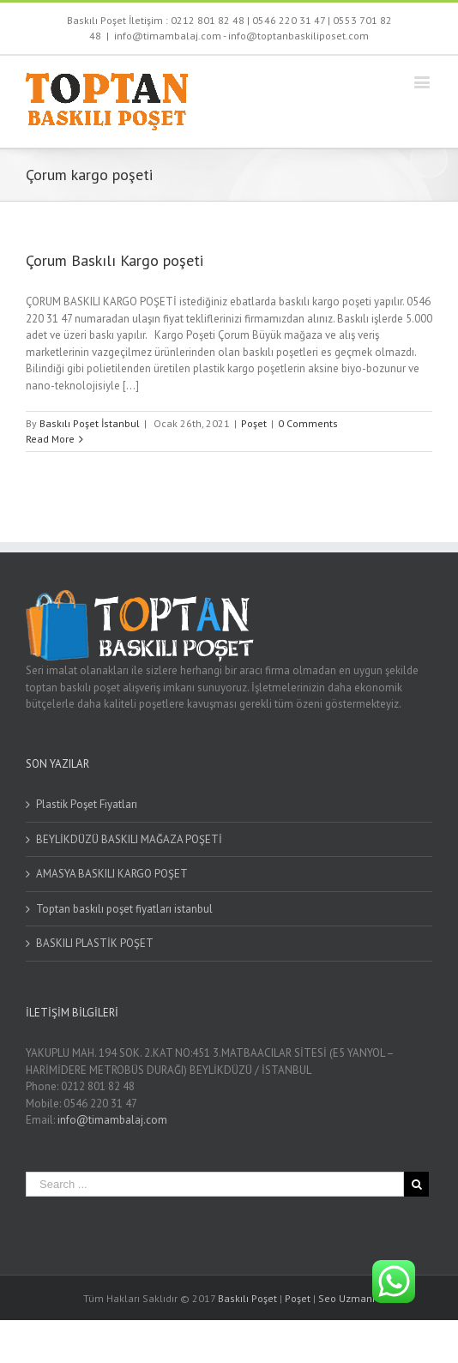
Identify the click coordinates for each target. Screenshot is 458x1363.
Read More (50, 438)
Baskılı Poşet (247, 1298)
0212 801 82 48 (207, 20)
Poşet (254, 423)
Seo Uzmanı (346, 1298)
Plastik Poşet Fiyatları (86, 804)
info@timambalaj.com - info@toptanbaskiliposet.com (241, 35)
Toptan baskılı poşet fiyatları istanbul (124, 909)
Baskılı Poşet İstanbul (89, 423)
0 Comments (308, 423)
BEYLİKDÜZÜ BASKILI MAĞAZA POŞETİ (129, 839)
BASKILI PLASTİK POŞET (95, 943)
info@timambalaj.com (112, 1120)
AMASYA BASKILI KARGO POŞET (112, 873)
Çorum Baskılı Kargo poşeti (114, 260)
